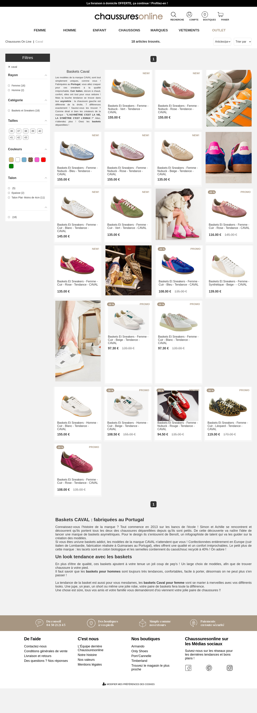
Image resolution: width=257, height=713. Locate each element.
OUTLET (218, 30)
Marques (158, 30)
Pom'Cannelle (141, 680)
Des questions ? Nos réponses (46, 685)
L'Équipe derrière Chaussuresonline (91, 672)
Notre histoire (87, 679)
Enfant (99, 30)
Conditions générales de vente (45, 676)
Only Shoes (139, 676)
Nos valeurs (86, 684)
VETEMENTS (188, 30)
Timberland (139, 685)
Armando (137, 671)
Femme (39, 30)
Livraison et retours (37, 680)
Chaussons (128, 30)
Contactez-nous (35, 671)
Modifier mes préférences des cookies (128, 708)
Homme (69, 30)
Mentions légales (90, 689)
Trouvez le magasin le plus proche (150, 692)
